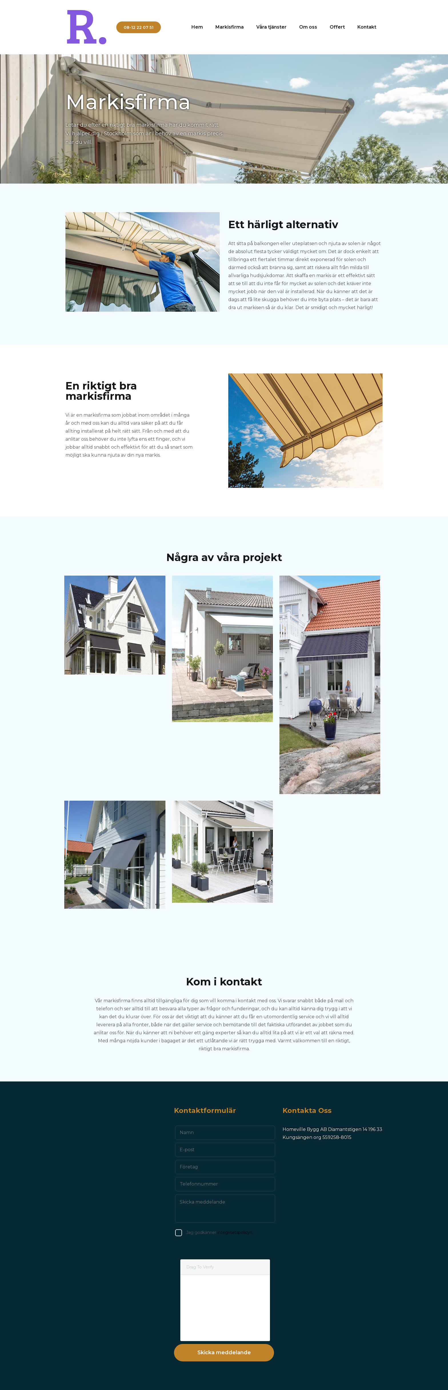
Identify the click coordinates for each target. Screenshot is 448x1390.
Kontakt (366, 27)
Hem (197, 27)
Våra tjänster (271, 27)
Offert (337, 27)
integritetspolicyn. (221, 1232)
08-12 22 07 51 (138, 27)
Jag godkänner (205, 1232)
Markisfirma (229, 27)
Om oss (308, 27)
